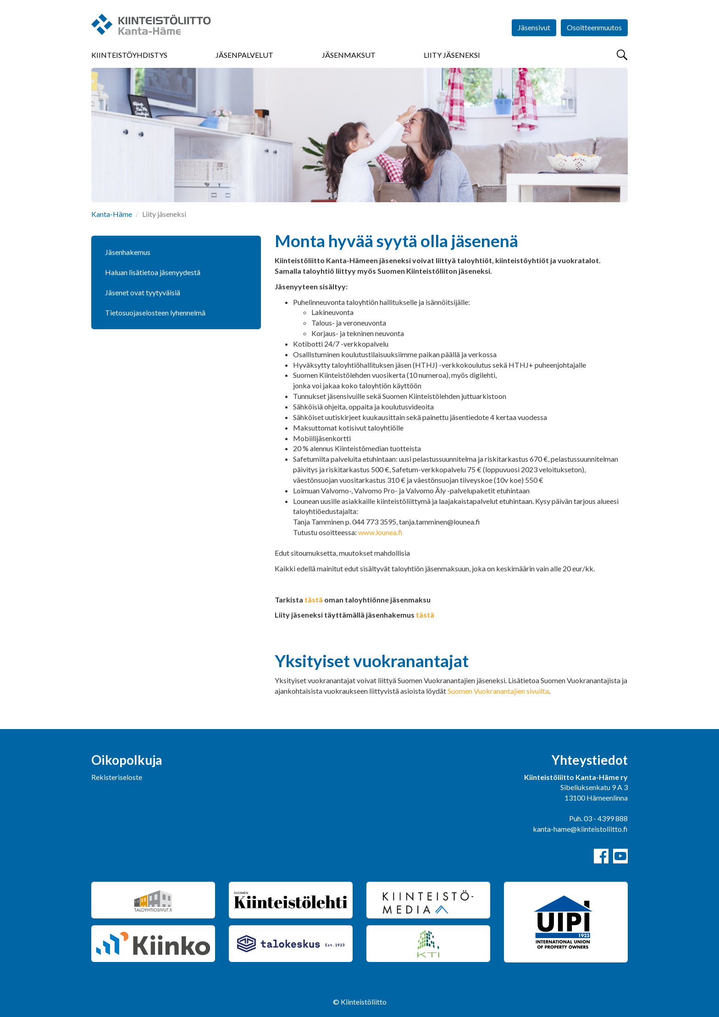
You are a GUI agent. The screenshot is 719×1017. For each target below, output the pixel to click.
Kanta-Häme (111, 214)
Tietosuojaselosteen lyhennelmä (155, 312)
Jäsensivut (534, 27)
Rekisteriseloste (116, 777)
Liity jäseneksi (452, 54)
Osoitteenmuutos (594, 27)
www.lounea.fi (380, 532)
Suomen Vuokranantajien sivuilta (498, 690)
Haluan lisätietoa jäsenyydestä (152, 272)
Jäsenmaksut (349, 54)
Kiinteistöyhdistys (129, 54)
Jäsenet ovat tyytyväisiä (142, 292)
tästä (313, 599)
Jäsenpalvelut (244, 54)
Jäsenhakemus (127, 252)
